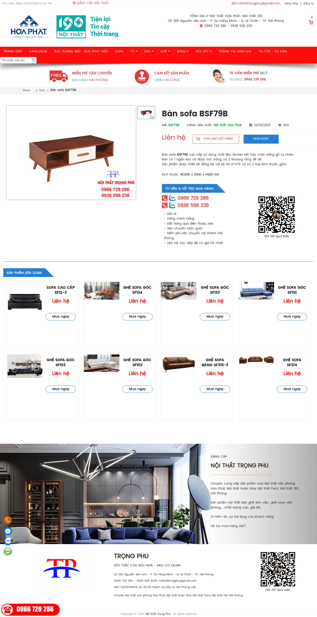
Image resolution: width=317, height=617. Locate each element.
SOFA (119, 51)
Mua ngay (60, 316)
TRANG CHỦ (12, 51)
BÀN (149, 51)
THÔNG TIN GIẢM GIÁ (235, 51)
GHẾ (165, 51)
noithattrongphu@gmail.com (258, 3)
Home (26, 90)
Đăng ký (309, 3)
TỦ (133, 51)
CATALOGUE (38, 51)
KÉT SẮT (203, 51)
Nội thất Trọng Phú (158, 614)
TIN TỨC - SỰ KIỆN (272, 51)
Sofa (42, 90)
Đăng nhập (291, 3)
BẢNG (182, 51)
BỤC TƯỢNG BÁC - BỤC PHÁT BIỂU (81, 51)
